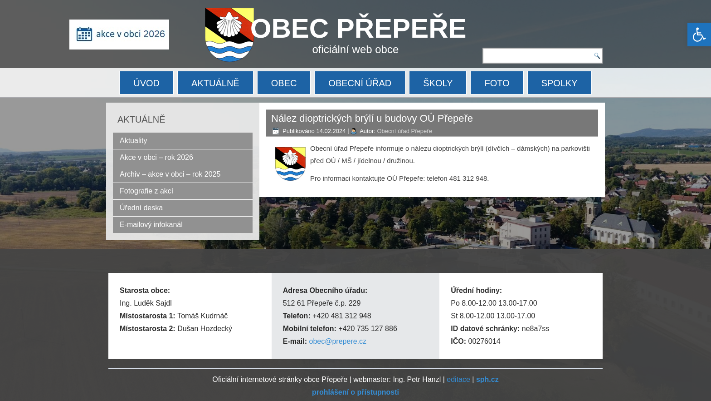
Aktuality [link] (133, 140)
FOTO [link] (496, 83)
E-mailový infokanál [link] (151, 224)
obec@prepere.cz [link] (337, 341)
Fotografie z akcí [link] (146, 191)
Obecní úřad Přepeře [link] (404, 131)
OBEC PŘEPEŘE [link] (358, 28)
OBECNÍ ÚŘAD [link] (359, 83)
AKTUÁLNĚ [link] (215, 83)
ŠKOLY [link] (438, 83)
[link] (699, 34)
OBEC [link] (284, 83)
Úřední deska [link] (141, 208)
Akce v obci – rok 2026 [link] (156, 157)
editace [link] (458, 379)
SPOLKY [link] (559, 83)
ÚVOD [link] (146, 83)
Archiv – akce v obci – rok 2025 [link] (170, 174)
